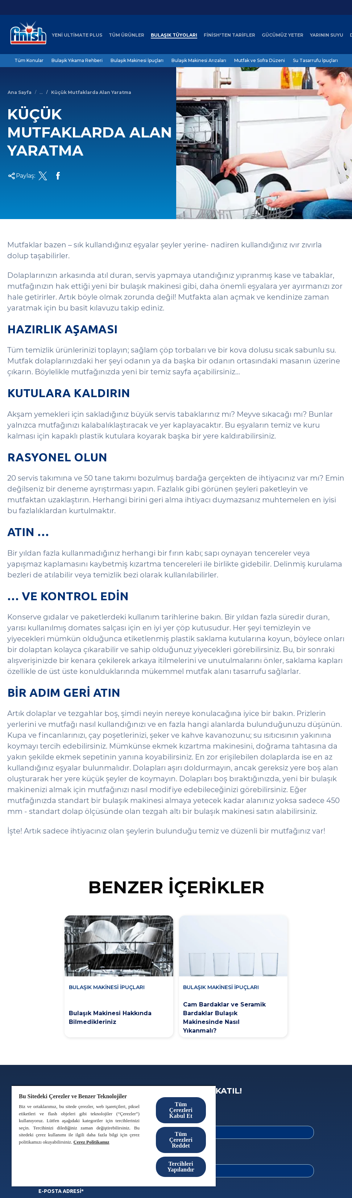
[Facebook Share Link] (58, 176)
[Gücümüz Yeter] (282, 35)
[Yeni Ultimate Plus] (77, 35)
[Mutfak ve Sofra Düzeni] (259, 60)
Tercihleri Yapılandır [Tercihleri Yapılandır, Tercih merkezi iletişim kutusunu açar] (181, 1167)
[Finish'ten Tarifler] (229, 35)
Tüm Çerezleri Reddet (180, 1140)
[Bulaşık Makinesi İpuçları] (137, 60)
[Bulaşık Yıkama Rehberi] (77, 60)
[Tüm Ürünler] (126, 35)
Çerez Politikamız (91, 1142)
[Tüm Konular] (29, 60)
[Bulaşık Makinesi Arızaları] (199, 60)
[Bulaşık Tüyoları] (174, 35)
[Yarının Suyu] (327, 35)
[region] (114, 1135)
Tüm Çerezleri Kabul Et (180, 1110)
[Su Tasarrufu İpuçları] (315, 60)
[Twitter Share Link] (42, 176)
